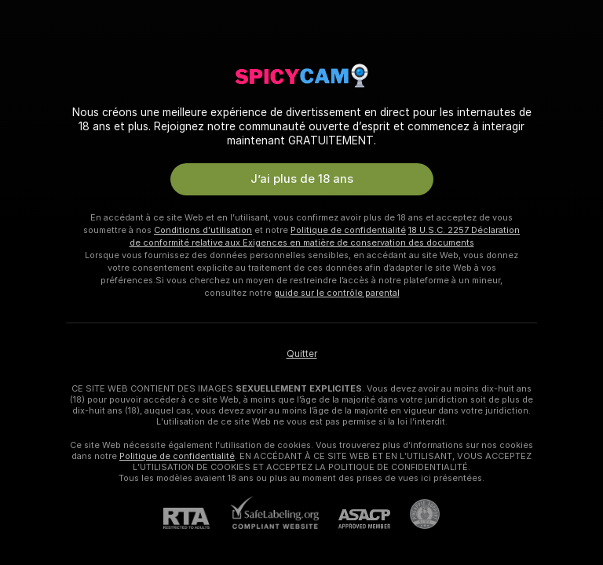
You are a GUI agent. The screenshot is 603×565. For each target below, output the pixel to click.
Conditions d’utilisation (203, 229)
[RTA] (196, 518)
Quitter (302, 353)
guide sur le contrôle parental (337, 292)
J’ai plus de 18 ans (301, 179)
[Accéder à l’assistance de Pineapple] (415, 514)
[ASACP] (354, 519)
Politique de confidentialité (348, 229)
